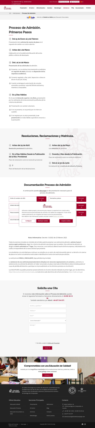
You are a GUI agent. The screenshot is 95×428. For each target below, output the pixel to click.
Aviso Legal (23, 424)
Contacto (88, 7)
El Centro (32, 8)
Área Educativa (63, 1)
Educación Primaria (15, 408)
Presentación (24, 8)
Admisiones (66, 8)
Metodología (58, 8)
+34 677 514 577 (16, 4)
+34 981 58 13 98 (16, 1)
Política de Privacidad (13, 424)
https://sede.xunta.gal (75, 272)
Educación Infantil (15, 404)
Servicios (50, 8)
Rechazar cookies (43, 221)
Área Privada (75, 1)
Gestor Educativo (53, 1)
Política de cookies (58, 216)
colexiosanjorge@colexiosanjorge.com (74, 416)
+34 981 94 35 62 (26, 1)
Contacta (47, 375)
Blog (72, 7)
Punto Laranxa (51, 415)
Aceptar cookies (66, 221)
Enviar (47, 348)
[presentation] (47, 337)
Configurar (28, 221)
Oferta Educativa (41, 8)
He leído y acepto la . (47, 343)
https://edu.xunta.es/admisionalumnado (21, 272)
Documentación (80, 8)
